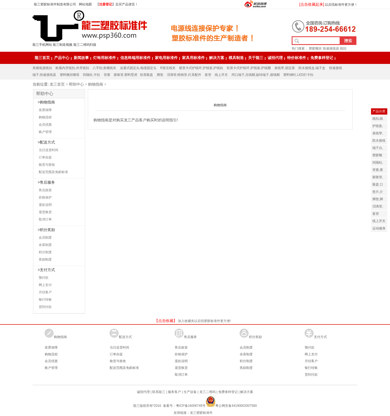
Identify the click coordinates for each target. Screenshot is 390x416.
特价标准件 (296, 58)
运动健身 (378, 228)
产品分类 (378, 111)
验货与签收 (47, 165)
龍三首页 (42, 58)
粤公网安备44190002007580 (231, 406)
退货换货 (45, 212)
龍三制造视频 (62, 45)
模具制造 (236, 58)
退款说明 (45, 205)
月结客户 (45, 292)
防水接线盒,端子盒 (311, 68)
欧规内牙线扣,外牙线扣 (72, 68)
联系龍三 (158, 392)
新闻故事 (81, 58)
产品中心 (61, 58)
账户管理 (45, 132)
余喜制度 (45, 245)
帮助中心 (76, 84)
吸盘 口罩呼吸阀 (378, 188)
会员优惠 (45, 124)
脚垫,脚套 (377, 202)
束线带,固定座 (284, 68)
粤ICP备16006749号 (191, 406)
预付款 (43, 278)
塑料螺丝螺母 (69, 75)
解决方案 (216, 58)
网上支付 (45, 285)
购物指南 (95, 84)
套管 (208, 75)
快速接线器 (331, 48)
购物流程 (45, 117)
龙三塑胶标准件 (201, 413)
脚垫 (160, 75)
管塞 (107, 75)
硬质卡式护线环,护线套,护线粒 (201, 68)
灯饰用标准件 (104, 58)
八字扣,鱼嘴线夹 (104, 68)
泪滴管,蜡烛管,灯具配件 (184, 75)
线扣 (343, 48)
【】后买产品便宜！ (115, 4)
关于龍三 (255, 58)
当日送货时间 (48, 150)
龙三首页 (57, 84)
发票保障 (45, 110)
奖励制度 (45, 259)
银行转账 (45, 299)
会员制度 (45, 237)
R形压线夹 (168, 68)
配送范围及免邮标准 (53, 172)
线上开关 (221, 75)
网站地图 (85, 4)
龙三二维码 (207, 392)
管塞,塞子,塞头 (377, 173)
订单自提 (45, 157)
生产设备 (190, 392)
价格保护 (45, 197)
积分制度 (45, 252)
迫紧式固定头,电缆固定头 (138, 68)
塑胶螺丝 (315, 48)
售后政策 (45, 190)
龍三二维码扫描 (84, 45)
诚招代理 (275, 58)
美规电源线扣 (42, 68)
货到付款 (45, 307)
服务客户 (174, 392)
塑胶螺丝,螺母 (377, 158)
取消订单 (45, 219)
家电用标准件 (166, 58)
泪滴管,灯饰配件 (378, 209)
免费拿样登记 (321, 58)
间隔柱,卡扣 (91, 75)
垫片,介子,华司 (377, 195)
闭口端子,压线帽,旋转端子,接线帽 (256, 75)
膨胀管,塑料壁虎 (125, 75)
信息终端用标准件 (135, 58)
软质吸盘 (146, 75)
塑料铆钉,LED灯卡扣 (298, 75)
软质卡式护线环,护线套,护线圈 (249, 68)
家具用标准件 (193, 58)
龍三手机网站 (42, 45)
